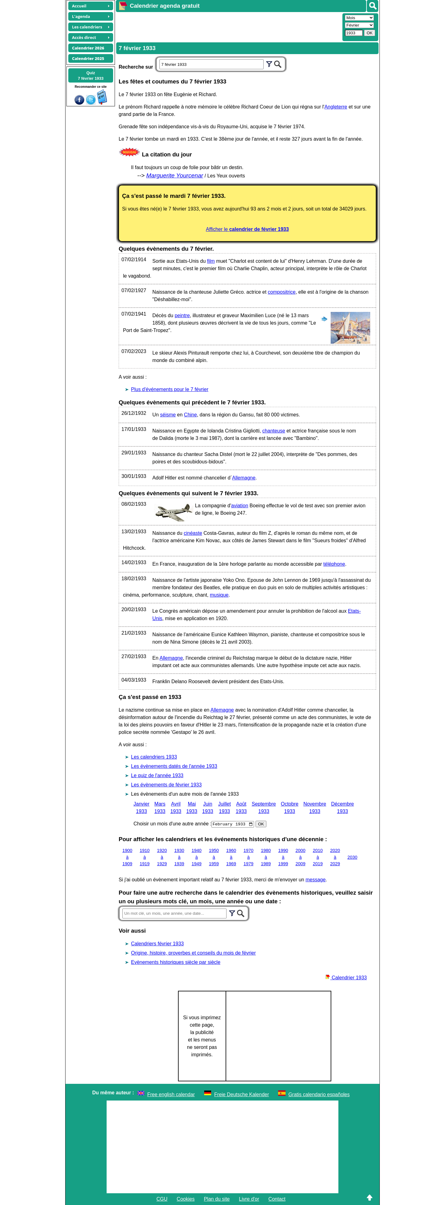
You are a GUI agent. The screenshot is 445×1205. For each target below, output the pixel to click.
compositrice (282, 292)
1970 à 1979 (248, 857)
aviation (239, 505)
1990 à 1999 (283, 857)
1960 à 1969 (231, 857)
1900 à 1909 (127, 857)
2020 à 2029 (335, 857)
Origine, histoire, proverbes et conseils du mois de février (193, 953)
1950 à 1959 (214, 857)
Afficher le (247, 229)
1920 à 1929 (162, 857)
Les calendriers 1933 (154, 757)
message (316, 879)
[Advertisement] (228, 26)
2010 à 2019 (318, 857)
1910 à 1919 (145, 857)
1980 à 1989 (266, 857)
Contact (277, 1199)
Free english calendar (171, 1094)
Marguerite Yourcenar (174, 175)
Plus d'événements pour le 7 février (169, 389)
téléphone (334, 564)
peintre (182, 315)
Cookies (186, 1199)
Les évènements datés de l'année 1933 (174, 766)
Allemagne (244, 477)
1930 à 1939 (179, 857)
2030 (352, 856)
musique (219, 595)
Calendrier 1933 (346, 977)
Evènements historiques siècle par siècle (175, 962)
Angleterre (335, 106)
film (211, 261)
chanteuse (273, 430)
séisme (168, 414)
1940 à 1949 (196, 857)
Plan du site (217, 1199)
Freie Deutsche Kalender (241, 1094)
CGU (161, 1199)
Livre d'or (249, 1199)
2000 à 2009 (300, 857)
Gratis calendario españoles (319, 1094)
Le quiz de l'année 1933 (157, 775)
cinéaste (193, 533)
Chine (190, 414)
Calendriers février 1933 (157, 943)
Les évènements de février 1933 (166, 784)
